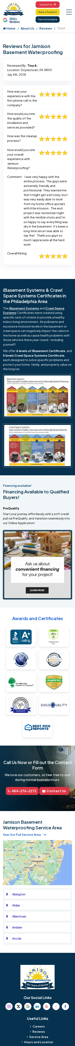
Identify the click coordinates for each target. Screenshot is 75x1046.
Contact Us (48, 4)
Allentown (19, 916)
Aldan (16, 905)
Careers (39, 1026)
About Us (27, 28)
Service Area (38, 1037)
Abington (18, 894)
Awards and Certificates (37, 618)
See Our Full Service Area (24, 834)
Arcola (16, 938)
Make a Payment (47, 12)
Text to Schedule (47, 19)
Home (9, 28)
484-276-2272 (22, 791)
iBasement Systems (24, 308)
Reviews (45, 28)
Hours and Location (38, 1042)
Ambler (17, 927)
